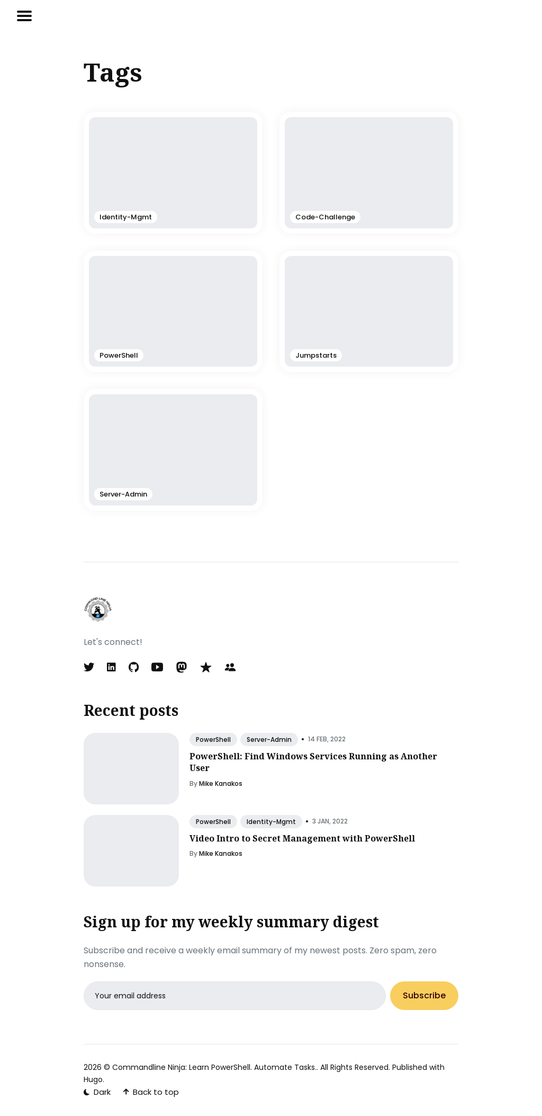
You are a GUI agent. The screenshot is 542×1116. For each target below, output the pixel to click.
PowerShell (213, 739)
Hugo (93, 1079)
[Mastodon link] (181, 667)
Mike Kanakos (220, 783)
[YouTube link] (157, 667)
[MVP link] (206, 667)
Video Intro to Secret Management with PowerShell (302, 838)
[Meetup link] (230, 667)
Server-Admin (269, 739)
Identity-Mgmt (271, 821)
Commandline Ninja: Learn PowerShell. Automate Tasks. (214, 1067)
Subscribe (424, 996)
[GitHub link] (134, 667)
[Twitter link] (90, 667)
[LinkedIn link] (111, 667)
